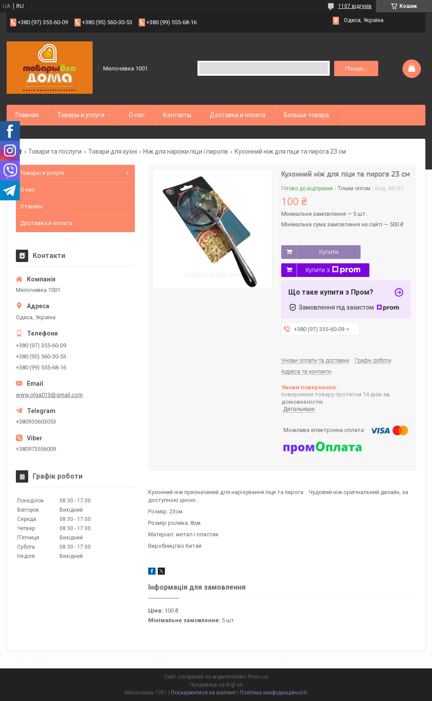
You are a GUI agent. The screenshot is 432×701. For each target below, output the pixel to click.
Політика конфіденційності (273, 693)
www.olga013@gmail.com (49, 394)
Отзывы (31, 206)
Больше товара (306, 114)
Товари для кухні (112, 151)
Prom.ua (258, 677)
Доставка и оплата (237, 114)
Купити (329, 251)
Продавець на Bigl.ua (216, 685)
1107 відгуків (355, 6)
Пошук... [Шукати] (356, 68)
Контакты (177, 114)
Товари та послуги (55, 151)
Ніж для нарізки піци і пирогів (185, 151)
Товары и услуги (80, 114)
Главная (27, 114)
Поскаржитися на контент (203, 693)
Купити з (333, 270)
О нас (137, 114)
